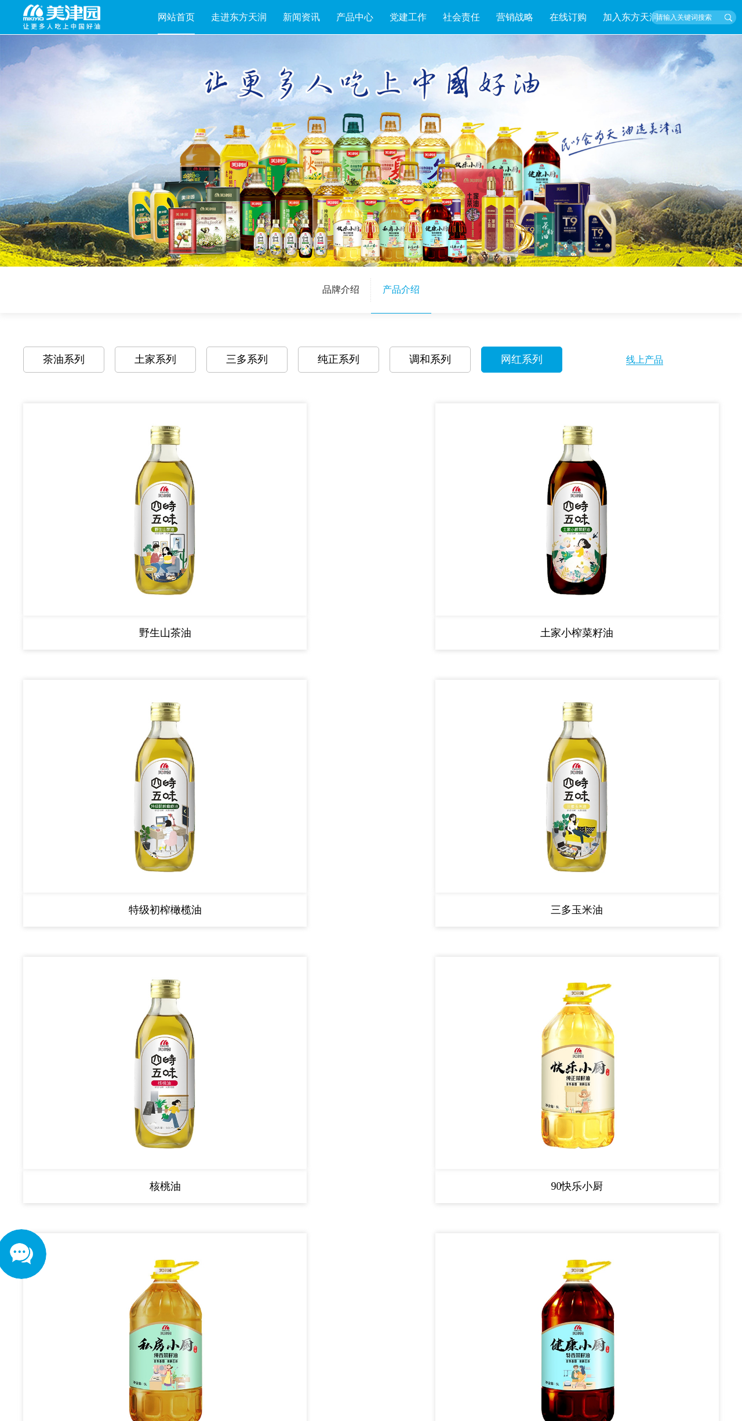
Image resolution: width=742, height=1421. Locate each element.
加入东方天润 (631, 17)
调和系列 (430, 359)
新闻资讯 (301, 17)
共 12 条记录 (273, 801)
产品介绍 (401, 289)
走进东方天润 (239, 17)
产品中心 (354, 17)
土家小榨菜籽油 (282, 546)
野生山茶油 (107, 546)
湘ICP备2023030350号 (605, 1409)
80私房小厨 (459, 735)
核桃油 (106, 735)
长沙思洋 (702, 1409)
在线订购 (568, 17)
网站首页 (176, 17)
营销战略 (514, 17)
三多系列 (247, 359)
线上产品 (644, 360)
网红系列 (522, 359)
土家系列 (155, 359)
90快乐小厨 (283, 735)
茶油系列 (64, 359)
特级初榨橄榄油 (459, 546)
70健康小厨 (635, 735)
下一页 (399, 801)
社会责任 (461, 17)
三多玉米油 (635, 546)
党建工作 (408, 17)
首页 (320, 801)
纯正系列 (338, 359)
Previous (27, 1371)
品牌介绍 (340, 289)
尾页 (435, 801)
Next (242, 1371)
